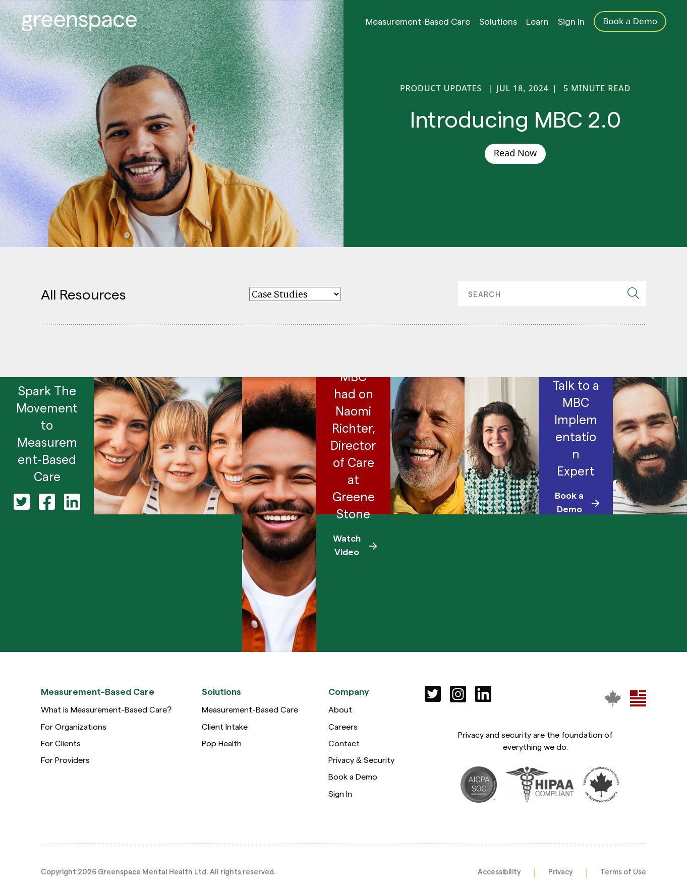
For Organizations (73, 726)
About (340, 709)
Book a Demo (352, 776)
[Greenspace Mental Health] (613, 698)
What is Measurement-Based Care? (106, 709)
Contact (344, 743)
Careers (343, 726)
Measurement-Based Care (418, 24)
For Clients (61, 743)
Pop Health (222, 743)
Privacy (560, 871)
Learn (537, 24)
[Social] (433, 694)
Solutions (498, 24)
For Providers (65, 759)
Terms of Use (623, 871)
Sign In (571, 24)
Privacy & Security (361, 759)
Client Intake (225, 726)
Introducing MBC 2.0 (515, 118)
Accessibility (499, 871)
